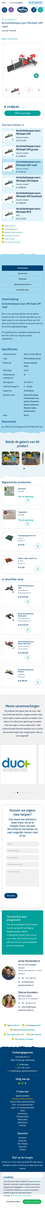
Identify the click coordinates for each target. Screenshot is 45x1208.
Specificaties (22, 273)
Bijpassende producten (22, 284)
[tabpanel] (12, 458)
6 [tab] (24, 792)
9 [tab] (30, 792)
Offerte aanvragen (22, 113)
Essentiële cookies (13, 1202)
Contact (22, 1150)
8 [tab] (28, 792)
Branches (23, 1141)
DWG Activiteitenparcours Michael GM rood (24, 427)
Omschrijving (22, 268)
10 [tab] (32, 792)
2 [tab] (21, 468)
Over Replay (22, 1144)
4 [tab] (26, 468)
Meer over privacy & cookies (20, 1196)
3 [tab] (24, 468)
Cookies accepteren (32, 1202)
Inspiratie (22, 1147)
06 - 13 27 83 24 (29, 978)
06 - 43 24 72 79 (29, 1003)
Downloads (22, 279)
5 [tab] (21, 792)
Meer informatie (9, 39)
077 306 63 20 (35, 2)
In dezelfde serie (22, 290)
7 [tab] (26, 792)
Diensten (22, 1138)
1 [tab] (19, 468)
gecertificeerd (18, 232)
